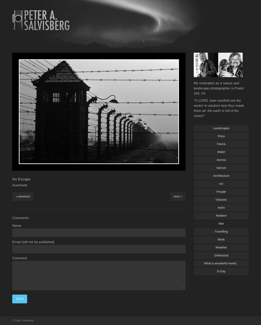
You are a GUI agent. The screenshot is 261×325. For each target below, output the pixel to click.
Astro (221, 207)
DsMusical (221, 255)
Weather (221, 247)
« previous (23, 196)
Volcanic (221, 199)
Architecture (221, 175)
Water (221, 152)
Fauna (221, 144)
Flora (221, 136)
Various (221, 167)
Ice (221, 183)
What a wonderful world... (221, 263)
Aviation (221, 215)
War (221, 223)
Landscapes (221, 128)
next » (178, 196)
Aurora (221, 159)
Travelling (221, 231)
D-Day (221, 271)
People (221, 191)
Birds (221, 239)
